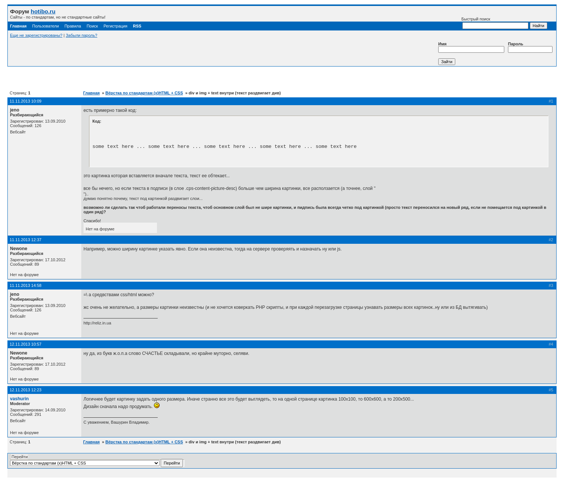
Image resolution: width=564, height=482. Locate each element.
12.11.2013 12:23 (26, 390)
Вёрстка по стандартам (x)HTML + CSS (144, 93)
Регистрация (115, 26)
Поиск (92, 26)
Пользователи (45, 26)
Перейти (96, 460)
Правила (73, 26)
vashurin (19, 398)
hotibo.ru (43, 11)
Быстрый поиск (495, 23)
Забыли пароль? (81, 35)
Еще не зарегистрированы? (36, 35)
